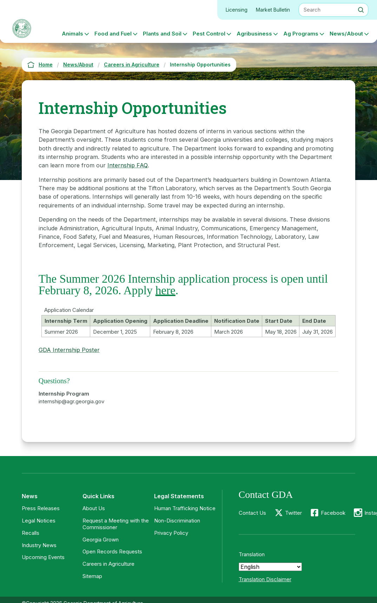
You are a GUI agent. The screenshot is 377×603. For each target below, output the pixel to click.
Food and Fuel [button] (113, 33)
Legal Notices (38, 520)
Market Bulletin (273, 10)
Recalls (30, 533)
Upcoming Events (43, 557)
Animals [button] (72, 33)
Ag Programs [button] (300, 33)
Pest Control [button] (209, 33)
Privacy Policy (171, 533)
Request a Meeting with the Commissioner (115, 524)
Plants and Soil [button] (162, 33)
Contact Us (252, 512)
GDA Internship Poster (69, 349)
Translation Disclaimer (265, 579)
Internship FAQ (127, 165)
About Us (93, 508)
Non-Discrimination (177, 520)
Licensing (236, 10)
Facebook (333, 512)
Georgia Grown (100, 539)
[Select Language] (270, 567)
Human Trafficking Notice (185, 508)
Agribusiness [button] (254, 33)
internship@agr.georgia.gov (71, 401)
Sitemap (92, 576)
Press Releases (41, 508)
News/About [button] (346, 33)
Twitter (293, 512)
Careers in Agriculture (108, 563)
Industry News (39, 545)
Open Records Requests (112, 551)
